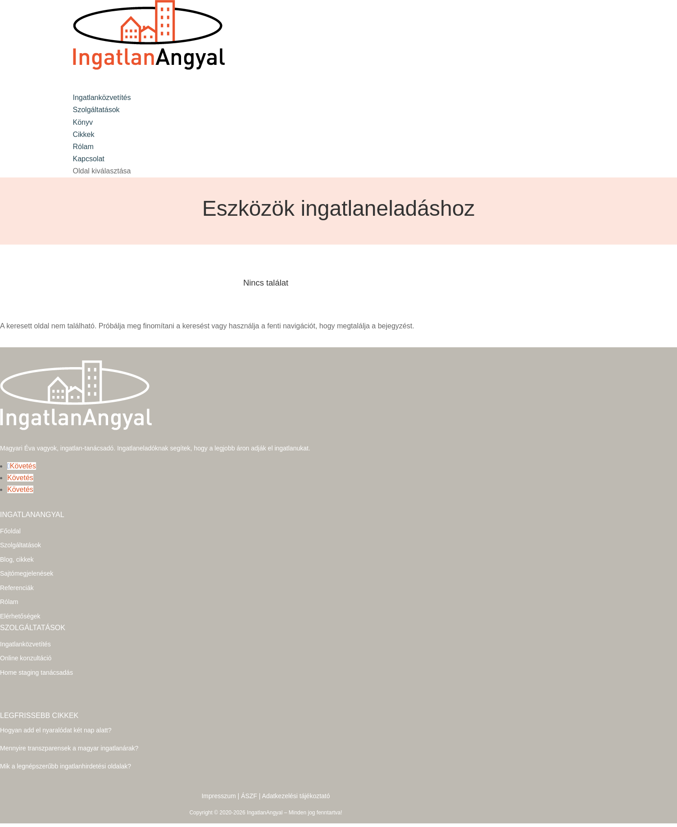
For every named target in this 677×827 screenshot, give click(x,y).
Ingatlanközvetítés (25, 635)
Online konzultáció (25, 649)
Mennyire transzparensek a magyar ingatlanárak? (69, 739)
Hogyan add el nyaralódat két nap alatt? (56, 721)
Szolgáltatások (96, 110)
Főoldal (10, 522)
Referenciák (17, 579)
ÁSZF (249, 787)
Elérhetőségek (20, 607)
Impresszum (218, 787)
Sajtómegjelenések (26, 564)
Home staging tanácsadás (36, 664)
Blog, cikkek (17, 550)
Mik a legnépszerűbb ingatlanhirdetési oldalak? (65, 757)
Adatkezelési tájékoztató (296, 787)
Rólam (9, 593)
